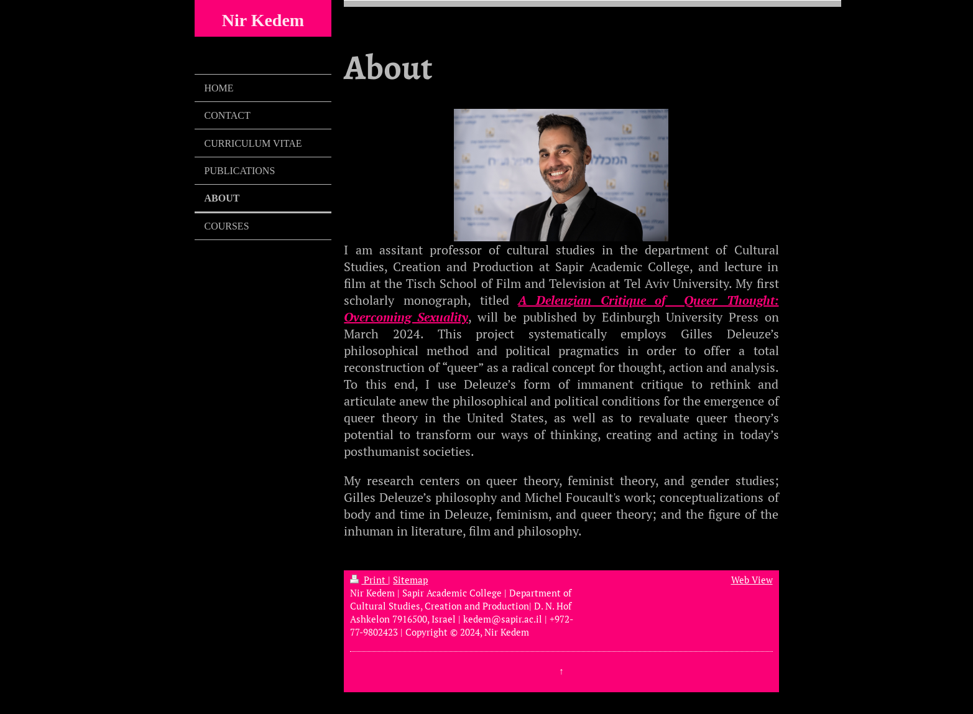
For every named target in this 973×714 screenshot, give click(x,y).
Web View (752, 579)
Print (369, 579)
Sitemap (410, 579)
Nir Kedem (263, 20)
